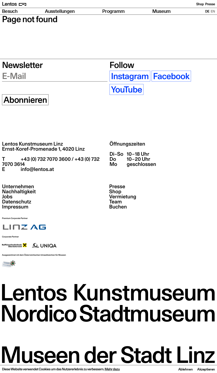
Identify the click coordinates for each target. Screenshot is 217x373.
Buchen (118, 206)
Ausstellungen (60, 11)
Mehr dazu (112, 369)
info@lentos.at (37, 169)
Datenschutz (16, 201)
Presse (210, 4)
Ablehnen (185, 369)
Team (115, 201)
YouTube (126, 89)
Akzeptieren (206, 369)
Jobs (7, 196)
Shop (200, 4)
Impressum (15, 206)
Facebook (171, 76)
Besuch (9, 11)
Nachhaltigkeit (19, 191)
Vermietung (122, 196)
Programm (113, 11)
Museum (161, 11)
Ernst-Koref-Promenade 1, (43, 149)
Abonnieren (25, 99)
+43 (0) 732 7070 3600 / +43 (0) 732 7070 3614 (51, 162)
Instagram (130, 76)
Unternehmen (18, 186)
